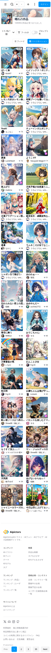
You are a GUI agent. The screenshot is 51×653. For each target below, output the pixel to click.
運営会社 (30, 639)
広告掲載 (20, 639)
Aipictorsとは (9, 606)
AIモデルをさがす (36, 559)
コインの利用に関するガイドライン (18, 635)
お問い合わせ (9, 639)
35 (36, 649)
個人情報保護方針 (20, 628)
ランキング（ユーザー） (11, 584)
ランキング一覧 (10, 590)
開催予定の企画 (35, 587)
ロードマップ (9, 610)
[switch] (35, 32)
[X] (5, 621)
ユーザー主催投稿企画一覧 (37, 592)
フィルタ (23, 32)
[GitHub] (18, 621)
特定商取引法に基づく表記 (14, 631)
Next (45, 649)
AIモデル (7, 563)
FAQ (38, 635)
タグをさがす (34, 556)
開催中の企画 (34, 583)
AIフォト (7, 556)
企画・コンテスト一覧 (37, 579)
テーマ (6, 559)
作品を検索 (33, 552)
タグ (5, 567)
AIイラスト (8, 552)
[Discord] (9, 621)
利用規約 (7, 628)
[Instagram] (13, 621)
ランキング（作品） (11, 579)
